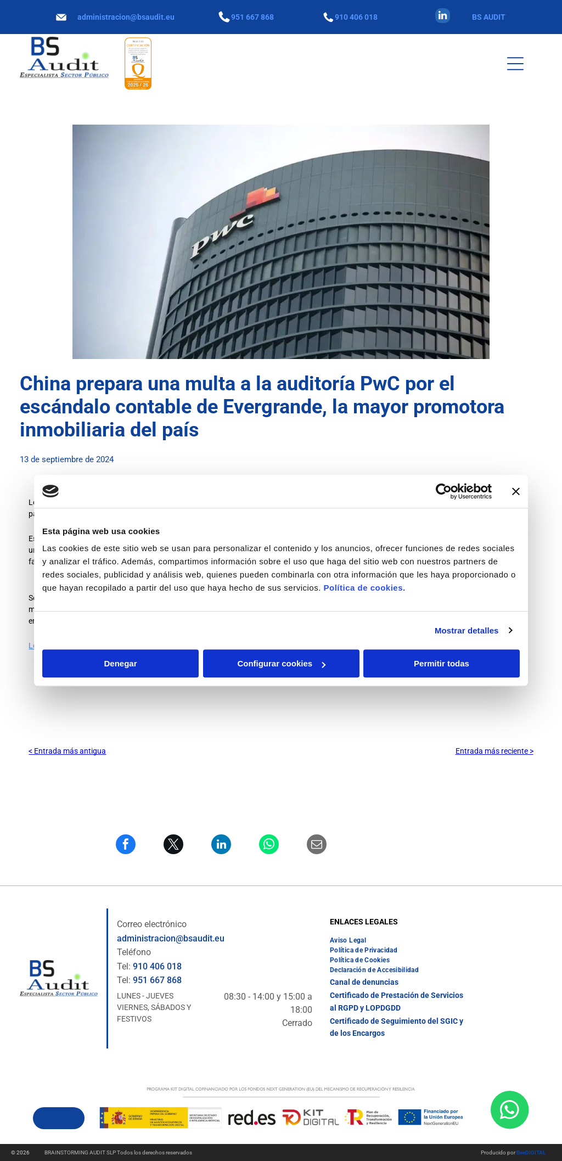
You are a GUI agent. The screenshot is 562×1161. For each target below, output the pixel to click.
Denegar (120, 663)
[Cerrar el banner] (516, 491)
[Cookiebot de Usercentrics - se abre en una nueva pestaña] (444, 491)
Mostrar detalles (467, 630)
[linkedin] (442, 17)
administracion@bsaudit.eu (126, 17)
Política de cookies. (364, 587)
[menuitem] (348, 940)
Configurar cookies (281, 663)
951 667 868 (252, 17)
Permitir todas (441, 663)
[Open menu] (515, 63)
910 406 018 (356, 17)
